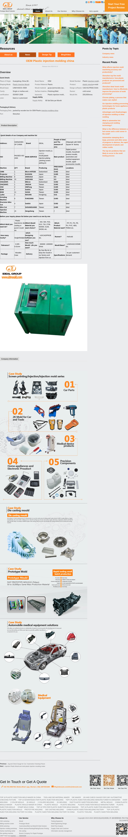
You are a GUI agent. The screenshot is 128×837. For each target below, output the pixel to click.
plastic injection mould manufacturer (96, 805)
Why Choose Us (78, 11)
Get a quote (93, 11)
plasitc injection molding (106, 812)
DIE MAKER (76, 797)
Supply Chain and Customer (60, 828)
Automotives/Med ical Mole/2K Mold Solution (33, 826)
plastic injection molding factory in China (55, 812)
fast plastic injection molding (84, 802)
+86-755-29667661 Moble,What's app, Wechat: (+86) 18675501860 (25, 787)
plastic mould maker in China (28, 805)
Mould (21, 821)
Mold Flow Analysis (57, 826)
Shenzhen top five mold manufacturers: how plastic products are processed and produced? (113, 79)
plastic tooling (84, 812)
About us (8, 55)
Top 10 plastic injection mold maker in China (20, 797)
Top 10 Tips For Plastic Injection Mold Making (57, 807)
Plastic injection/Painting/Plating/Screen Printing (34, 828)
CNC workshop (4, 821)
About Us (48, 11)
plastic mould (51, 805)
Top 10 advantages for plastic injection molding (40, 800)
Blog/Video (66, 55)
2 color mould (17, 802)
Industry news (107, 57)
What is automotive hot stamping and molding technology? (111, 123)
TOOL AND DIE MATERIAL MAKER (56, 797)
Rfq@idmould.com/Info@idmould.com (66, 787)
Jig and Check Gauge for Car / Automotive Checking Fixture (26, 764)
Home (37, 11)
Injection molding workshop (8, 828)
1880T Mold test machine (8, 836)
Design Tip (47, 55)
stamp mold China (26, 807)
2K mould (31, 802)
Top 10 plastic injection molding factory (100, 807)
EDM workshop (4, 826)
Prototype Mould (24, 823)
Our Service (62, 11)
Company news (108, 54)
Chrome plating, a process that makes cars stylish (114, 99)
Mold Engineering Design (59, 823)
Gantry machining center (7, 831)
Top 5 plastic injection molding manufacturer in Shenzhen (93, 800)
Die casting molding (54, 809)
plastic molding (68, 805)
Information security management (61, 831)
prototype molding (34, 809)
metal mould (107, 802)
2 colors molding (46, 802)
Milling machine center (7, 823)
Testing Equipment (57, 821)
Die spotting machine (6, 833)
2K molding (62, 802)
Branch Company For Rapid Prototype (31, 833)
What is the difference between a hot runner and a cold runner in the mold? (115, 131)
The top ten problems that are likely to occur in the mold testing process (113, 153)
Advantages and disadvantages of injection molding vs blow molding (114, 114)
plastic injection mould (11, 809)
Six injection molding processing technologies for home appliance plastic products (115, 106)
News (27, 55)
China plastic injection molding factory (85, 809)
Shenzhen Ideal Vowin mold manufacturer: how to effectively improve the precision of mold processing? (115, 90)
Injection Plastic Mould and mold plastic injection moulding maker (25, 766)
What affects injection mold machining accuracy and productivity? (113, 69)
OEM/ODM (22, 836)
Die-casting (22, 831)
